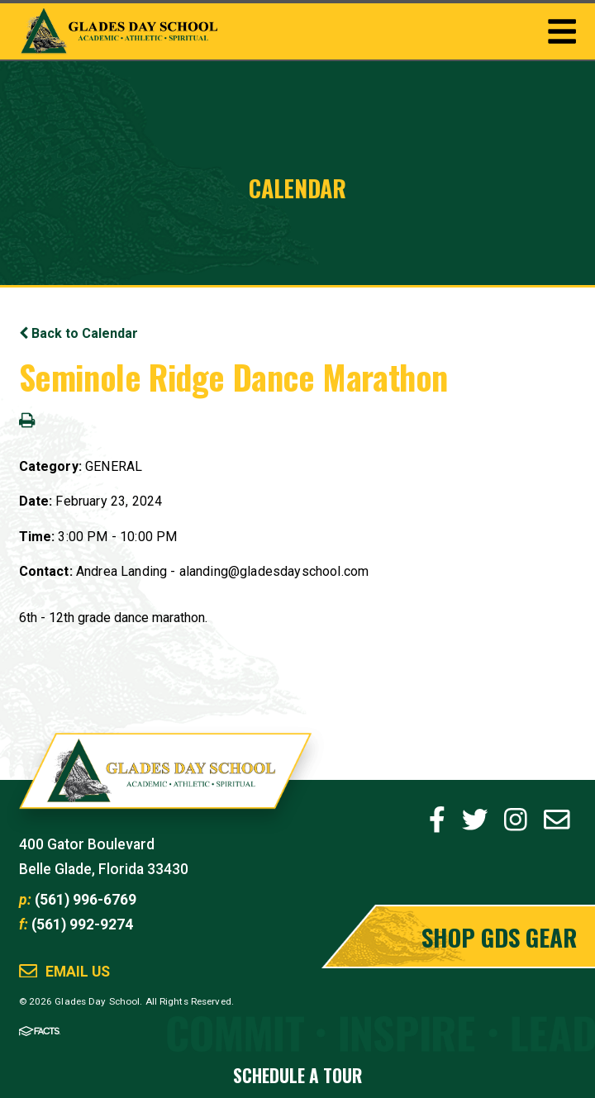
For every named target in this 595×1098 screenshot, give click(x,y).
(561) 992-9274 (82, 924)
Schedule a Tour (297, 1075)
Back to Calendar (78, 333)
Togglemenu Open (562, 31)
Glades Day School (166, 780)
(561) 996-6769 (85, 899)
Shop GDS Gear (499, 936)
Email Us (77, 972)
